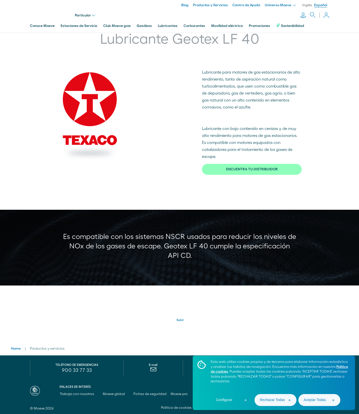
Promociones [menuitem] (259, 25)
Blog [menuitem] (184, 5)
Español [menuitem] (320, 5)
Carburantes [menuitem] (194, 25)
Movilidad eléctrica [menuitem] (227, 25)
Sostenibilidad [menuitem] (290, 25)
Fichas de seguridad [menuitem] (150, 394)
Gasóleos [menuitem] (144, 25)
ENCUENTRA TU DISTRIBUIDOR (252, 169)
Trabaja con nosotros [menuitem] (79, 394)
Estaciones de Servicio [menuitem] (79, 25)
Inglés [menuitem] (307, 5)
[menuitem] (153, 370)
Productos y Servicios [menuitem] (210, 5)
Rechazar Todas (272, 400)
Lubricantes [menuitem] (168, 25)
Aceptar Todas (315, 400)
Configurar (224, 400)
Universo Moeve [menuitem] (280, 5)
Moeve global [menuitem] (116, 394)
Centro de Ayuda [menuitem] (246, 5)
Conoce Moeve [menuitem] (42, 25)
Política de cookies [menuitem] (176, 407)
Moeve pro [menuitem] (181, 394)
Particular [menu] (85, 15)
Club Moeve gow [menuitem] (117, 25)
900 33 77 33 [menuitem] (77, 370)
